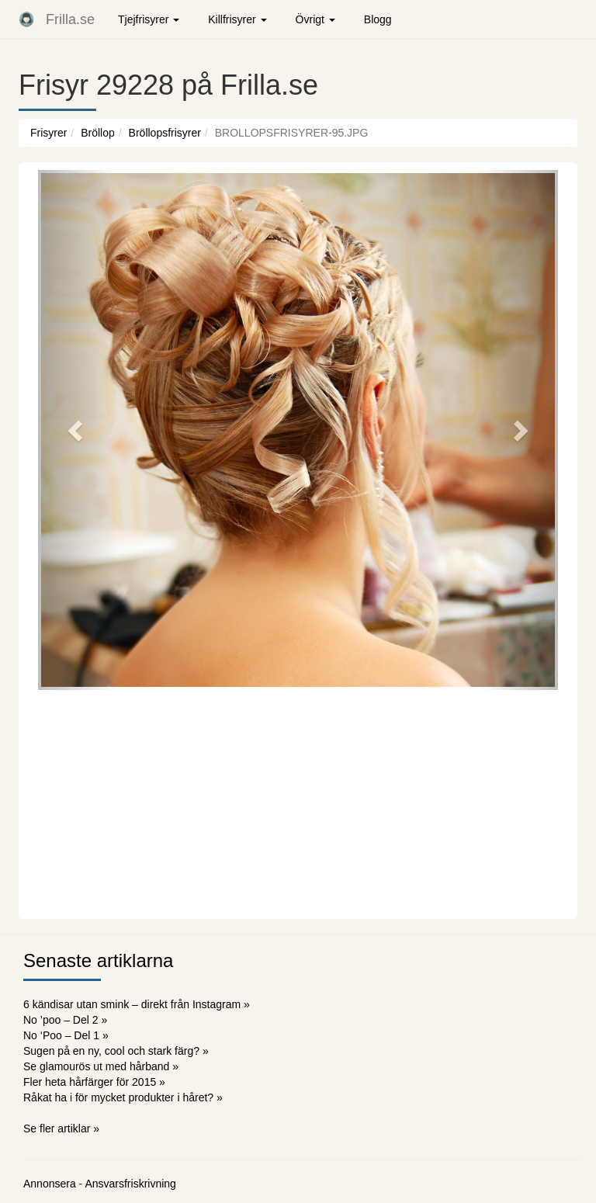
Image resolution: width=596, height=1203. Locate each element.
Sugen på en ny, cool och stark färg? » (116, 1051)
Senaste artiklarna (98, 960)
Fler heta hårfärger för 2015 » (94, 1082)
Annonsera (49, 1183)
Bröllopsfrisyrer (165, 133)
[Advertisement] (298, 802)
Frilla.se (70, 19)
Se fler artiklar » (61, 1128)
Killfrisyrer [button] (237, 19)
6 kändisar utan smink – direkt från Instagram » (136, 1004)
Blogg (378, 19)
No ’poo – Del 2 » (65, 1020)
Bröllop (98, 133)
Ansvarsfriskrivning (130, 1183)
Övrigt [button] (315, 19)
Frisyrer (48, 133)
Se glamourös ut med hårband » (100, 1066)
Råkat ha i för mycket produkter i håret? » (123, 1097)
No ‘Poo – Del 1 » (66, 1035)
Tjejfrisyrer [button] (148, 19)
